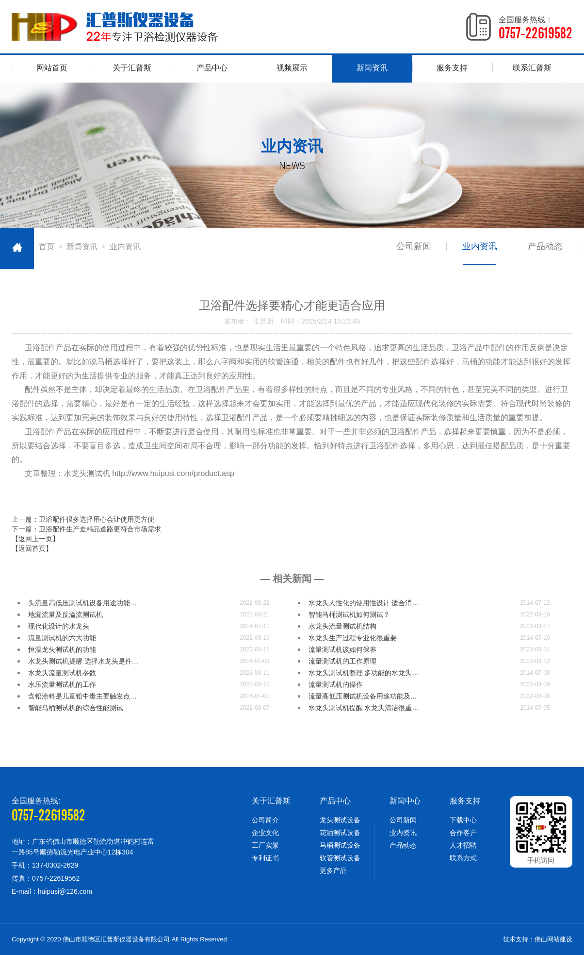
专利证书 (265, 858)
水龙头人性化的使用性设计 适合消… (363, 603)
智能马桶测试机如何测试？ (349, 614)
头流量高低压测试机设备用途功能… (82, 603)
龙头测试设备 (340, 820)
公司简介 (265, 820)
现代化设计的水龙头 (58, 626)
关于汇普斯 (132, 68)
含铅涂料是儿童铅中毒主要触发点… (82, 696)
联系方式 (463, 858)
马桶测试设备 (340, 845)
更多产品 (333, 870)
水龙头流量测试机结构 (342, 626)
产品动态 (545, 246)
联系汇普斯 (532, 68)
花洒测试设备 (340, 832)
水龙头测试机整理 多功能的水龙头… (363, 673)
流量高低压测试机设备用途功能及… (362, 696)
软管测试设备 (340, 858)
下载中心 (463, 820)
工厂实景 (265, 845)
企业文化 (265, 832)
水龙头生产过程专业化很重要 (352, 638)
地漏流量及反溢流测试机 (65, 614)
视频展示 (292, 68)
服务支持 (452, 68)
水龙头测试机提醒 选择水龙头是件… (83, 661)
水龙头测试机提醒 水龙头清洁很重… (363, 708)
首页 (46, 246)
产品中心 (211, 68)
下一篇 (86, 529)
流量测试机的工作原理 (342, 661)
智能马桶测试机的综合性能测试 (75, 708)
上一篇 (83, 519)
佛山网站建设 (553, 939)
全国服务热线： (535, 28)
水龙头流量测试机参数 (62, 673)
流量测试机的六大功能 (62, 638)
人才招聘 (463, 845)
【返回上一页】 (35, 539)
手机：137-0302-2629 (45, 865)
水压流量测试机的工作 (62, 684)
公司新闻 (413, 246)
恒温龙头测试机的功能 (62, 649)
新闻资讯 (372, 68)
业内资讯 (479, 246)
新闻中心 (405, 801)
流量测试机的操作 (335, 684)
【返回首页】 (32, 548)
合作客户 (463, 832)
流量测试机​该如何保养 (342, 649)
